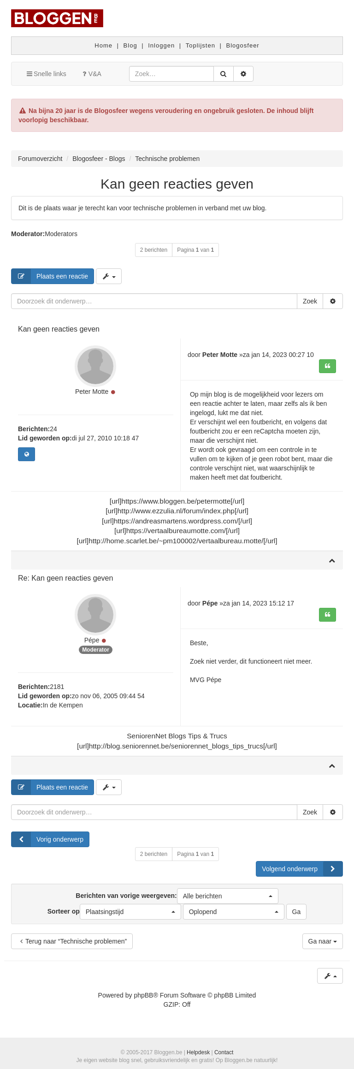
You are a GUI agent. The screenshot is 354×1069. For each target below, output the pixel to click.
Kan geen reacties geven (177, 183)
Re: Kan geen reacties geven (65, 578)
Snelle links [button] (45, 73)
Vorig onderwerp (47, 839)
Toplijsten (200, 45)
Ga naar (322, 941)
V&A (90, 73)
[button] (227, 896)
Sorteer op (114, 912)
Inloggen (161, 45)
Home (103, 45)
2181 (57, 686)
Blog (130, 45)
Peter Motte (91, 391)
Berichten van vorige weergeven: (177, 896)
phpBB (143, 995)
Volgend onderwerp (302, 868)
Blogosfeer (243, 45)
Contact (223, 1052)
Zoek (310, 301)
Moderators (61, 234)
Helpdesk (198, 1052)
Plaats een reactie (50, 276)
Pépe (92, 640)
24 (53, 429)
